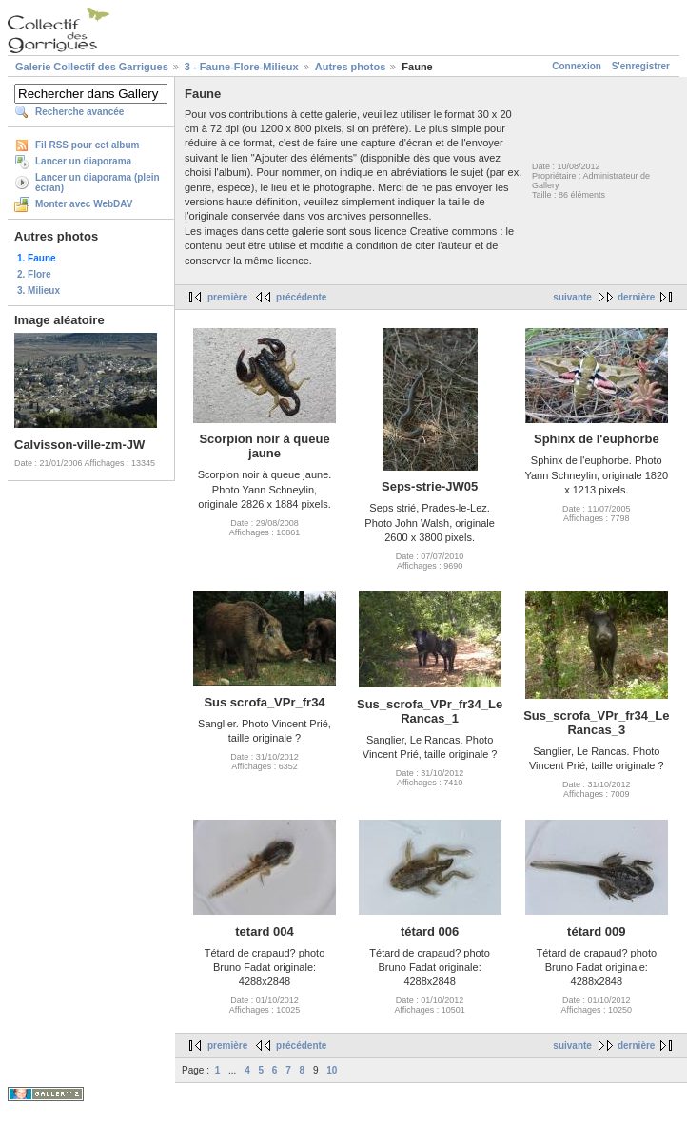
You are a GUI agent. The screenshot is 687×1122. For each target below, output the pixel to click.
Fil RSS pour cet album (87, 145)
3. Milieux (38, 290)
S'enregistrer (641, 66)
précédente (301, 297)
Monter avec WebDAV (83, 204)
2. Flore (34, 274)
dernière (636, 297)
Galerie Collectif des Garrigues (91, 66)
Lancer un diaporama (83, 161)
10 (331, 1070)
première (227, 297)
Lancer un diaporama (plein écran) (97, 182)
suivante (572, 297)
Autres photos (350, 66)
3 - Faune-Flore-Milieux (242, 66)
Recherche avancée (79, 111)
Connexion (576, 66)
